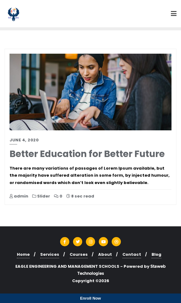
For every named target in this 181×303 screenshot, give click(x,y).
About (105, 254)
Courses (79, 254)
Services (49, 254)
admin (19, 196)
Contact (131, 254)
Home (23, 254)
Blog (156, 254)
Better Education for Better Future (87, 154)
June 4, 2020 (24, 140)
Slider (41, 196)
